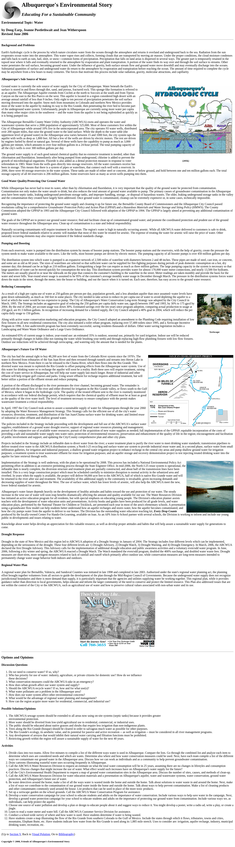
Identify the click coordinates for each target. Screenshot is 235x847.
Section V (15, 834)
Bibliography (66, 834)
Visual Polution (41, 834)
